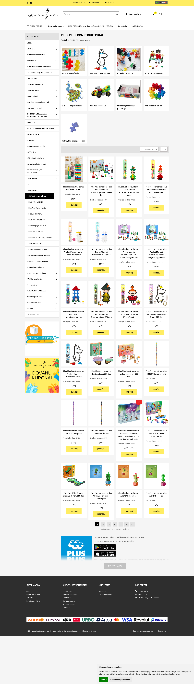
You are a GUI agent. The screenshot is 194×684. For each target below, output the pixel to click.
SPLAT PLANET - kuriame (36, 273)
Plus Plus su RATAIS (35, 231)
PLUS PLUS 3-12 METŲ (36, 220)
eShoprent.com (162, 631)
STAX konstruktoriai (34, 279)
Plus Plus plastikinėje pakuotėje (40, 237)
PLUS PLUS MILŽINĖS (36, 202)
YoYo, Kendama (33, 314)
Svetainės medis (69, 604)
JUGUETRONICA (33, 134)
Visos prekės (34, 26)
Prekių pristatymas (33, 594)
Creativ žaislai (32, 96)
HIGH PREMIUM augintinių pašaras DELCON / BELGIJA (90, 26)
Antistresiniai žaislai (35, 243)
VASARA (30, 308)
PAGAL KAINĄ (137, 26)
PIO (28, 184)
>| (132, 524)
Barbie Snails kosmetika (36, 55)
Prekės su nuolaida (70, 594)
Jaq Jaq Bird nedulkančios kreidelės (40, 128)
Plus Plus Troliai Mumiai (37, 208)
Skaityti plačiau (115, 566)
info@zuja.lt (95, 2)
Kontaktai (109, 2)
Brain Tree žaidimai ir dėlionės (39, 66)
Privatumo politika (33, 601)
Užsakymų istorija (105, 594)
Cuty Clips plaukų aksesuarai (38, 102)
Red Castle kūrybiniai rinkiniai (38, 255)
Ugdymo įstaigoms (56, 26)
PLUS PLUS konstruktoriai (37, 196)
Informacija (33, 585)
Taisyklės (29, 598)
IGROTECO (31, 122)
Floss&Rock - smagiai (35, 108)
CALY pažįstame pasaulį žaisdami (39, 72)
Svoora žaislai (32, 285)
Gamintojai (122, 26)
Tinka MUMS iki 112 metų (36, 291)
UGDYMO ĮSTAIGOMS (35, 297)
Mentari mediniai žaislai (36, 164)
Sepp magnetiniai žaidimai (37, 261)
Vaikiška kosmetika (34, 303)
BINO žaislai (31, 60)
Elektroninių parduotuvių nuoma (144, 631)
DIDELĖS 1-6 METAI (35, 214)
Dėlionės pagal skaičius (37, 226)
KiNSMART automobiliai (36, 146)
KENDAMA (31, 140)
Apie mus (29, 591)
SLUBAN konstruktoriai (36, 267)
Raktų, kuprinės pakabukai (38, 249)
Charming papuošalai (35, 84)
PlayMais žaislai (33, 190)
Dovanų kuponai (69, 601)
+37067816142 (77, 2)
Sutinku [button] (104, 680)
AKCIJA (29, 43)
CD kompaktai (32, 78)
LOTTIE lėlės (31, 152)
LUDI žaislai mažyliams (35, 158)
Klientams (104, 585)
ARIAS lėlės (31, 49)
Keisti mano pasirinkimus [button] (120, 680)
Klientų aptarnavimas (75, 585)
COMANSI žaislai (33, 90)
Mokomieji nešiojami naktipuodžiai (35, 171)
